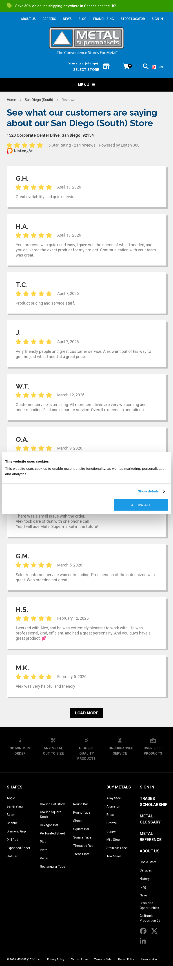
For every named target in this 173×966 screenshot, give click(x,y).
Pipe (43, 841)
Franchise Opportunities (149, 905)
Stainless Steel (117, 848)
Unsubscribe (149, 959)
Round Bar (80, 804)
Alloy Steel (114, 798)
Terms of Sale (102, 959)
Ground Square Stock (50, 814)
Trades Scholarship (154, 801)
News (144, 895)
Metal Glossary (150, 819)
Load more (86, 713)
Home (11, 100)
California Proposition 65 (150, 918)
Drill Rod (12, 839)
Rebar (44, 858)
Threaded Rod (83, 845)
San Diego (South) (39, 100)
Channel (12, 823)
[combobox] (157, 66)
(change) (91, 63)
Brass (110, 815)
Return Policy (126, 959)
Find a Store (148, 862)
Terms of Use (79, 959)
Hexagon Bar (49, 825)
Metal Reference (151, 836)
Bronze (111, 823)
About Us (150, 851)
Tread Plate (81, 854)
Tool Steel (113, 856)
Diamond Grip (16, 831)
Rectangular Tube (52, 866)
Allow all (141, 505)
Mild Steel (113, 839)
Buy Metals (118, 787)
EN (157, 67)
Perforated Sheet (52, 833)
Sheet (77, 821)
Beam (11, 815)
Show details (148, 491)
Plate (43, 850)
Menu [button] (86, 84)
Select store (86, 70)
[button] (146, 67)
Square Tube (82, 837)
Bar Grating (15, 806)
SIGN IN (157, 19)
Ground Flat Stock (52, 804)
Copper (111, 831)
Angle (11, 798)
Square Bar (81, 829)
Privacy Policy (55, 959)
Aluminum (113, 806)
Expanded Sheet (18, 848)
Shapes (14, 787)
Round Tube (81, 812)
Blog (143, 887)
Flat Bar (12, 856)
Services (146, 870)
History (145, 878)
